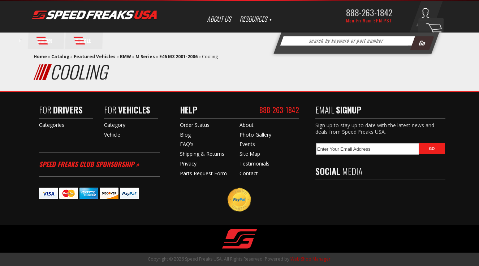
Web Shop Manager (310, 259)
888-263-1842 (369, 12)
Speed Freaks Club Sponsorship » (89, 164)
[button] (356, 41)
